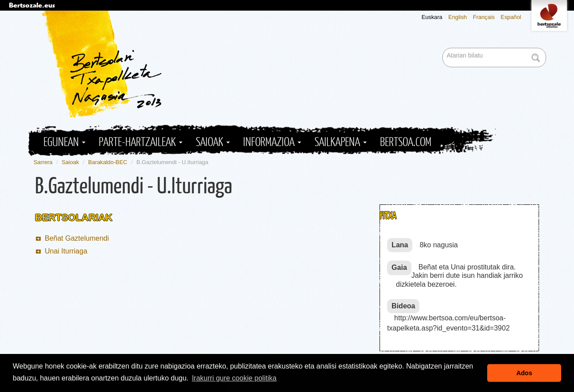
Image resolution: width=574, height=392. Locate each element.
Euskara (432, 17)
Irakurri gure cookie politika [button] (234, 378)
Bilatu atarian (443, 48)
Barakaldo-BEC (107, 162)
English (457, 17)
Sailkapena (340, 142)
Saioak (213, 142)
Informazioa (272, 142)
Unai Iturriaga (66, 251)
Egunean (64, 142)
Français (484, 17)
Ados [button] (524, 373)
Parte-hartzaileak (140, 142)
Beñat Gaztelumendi (77, 238)
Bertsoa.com (405, 142)
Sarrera (43, 162)
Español (510, 17)
